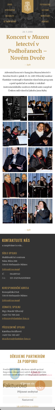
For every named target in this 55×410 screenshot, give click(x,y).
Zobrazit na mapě (11, 269)
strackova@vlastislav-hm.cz (16, 338)
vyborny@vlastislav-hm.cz (15, 318)
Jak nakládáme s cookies (27, 406)
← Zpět (27, 65)
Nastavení (27, 399)
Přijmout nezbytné (27, 391)
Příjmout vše (27, 383)
